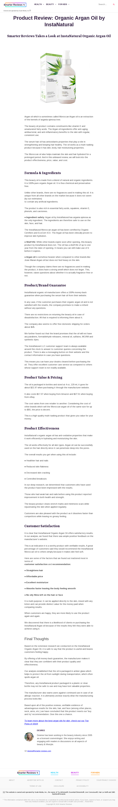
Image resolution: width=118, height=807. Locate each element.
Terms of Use (35, 786)
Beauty (51, 4)
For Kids (64, 4)
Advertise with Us (35, 780)
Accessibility (82, 786)
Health (39, 4)
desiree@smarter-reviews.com (39, 751)
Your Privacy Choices (106, 780)
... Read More (88, 801)
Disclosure (59, 786)
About (12, 780)
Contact (59, 780)
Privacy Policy (82, 780)
